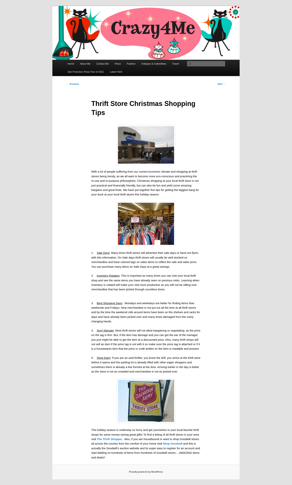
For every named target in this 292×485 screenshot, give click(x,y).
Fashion (131, 63)
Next (221, 84)
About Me (85, 63)
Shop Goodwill (172, 443)
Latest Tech (116, 71)
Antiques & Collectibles (153, 63)
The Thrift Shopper (109, 439)
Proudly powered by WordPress (146, 472)
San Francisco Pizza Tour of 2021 (86, 71)
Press (118, 63)
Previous (73, 84)
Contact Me (102, 63)
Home (71, 63)
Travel (175, 63)
